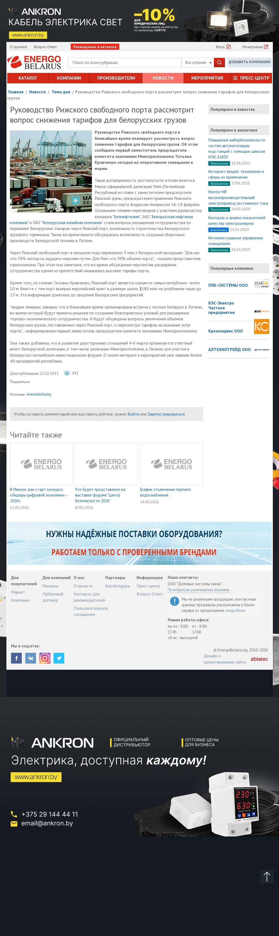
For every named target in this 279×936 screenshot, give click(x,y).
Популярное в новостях (232, 109)
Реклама (50, 585)
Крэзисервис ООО (225, 331)
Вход (220, 46)
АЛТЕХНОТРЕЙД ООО (229, 349)
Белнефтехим (126, 216)
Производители (116, 78)
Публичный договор (52, 596)
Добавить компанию (250, 62)
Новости (163, 78)
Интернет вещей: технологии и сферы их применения (236, 174)
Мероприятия (207, 78)
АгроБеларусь (117, 585)
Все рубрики (198, 62)
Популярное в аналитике (233, 130)
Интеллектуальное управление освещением (235, 240)
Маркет (18, 592)
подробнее (235, 610)
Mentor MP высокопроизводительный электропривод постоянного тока (238, 197)
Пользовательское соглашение (91, 611)
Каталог (28, 78)
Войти (133, 414)
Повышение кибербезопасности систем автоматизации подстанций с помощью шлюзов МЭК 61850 (236, 148)
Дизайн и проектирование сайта (225, 658)
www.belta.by (39, 394)
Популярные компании (231, 268)
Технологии (219, 163)
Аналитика (218, 230)
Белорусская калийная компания (72, 222)
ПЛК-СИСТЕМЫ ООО (228, 285)
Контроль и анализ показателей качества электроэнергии (236, 220)
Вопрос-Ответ (45, 46)
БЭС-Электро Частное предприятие (221, 308)
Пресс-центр (254, 78)
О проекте (18, 46)
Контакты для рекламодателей (89, 596)
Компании (69, 78)
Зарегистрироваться (166, 414)
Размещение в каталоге (95, 46)
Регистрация (252, 46)
